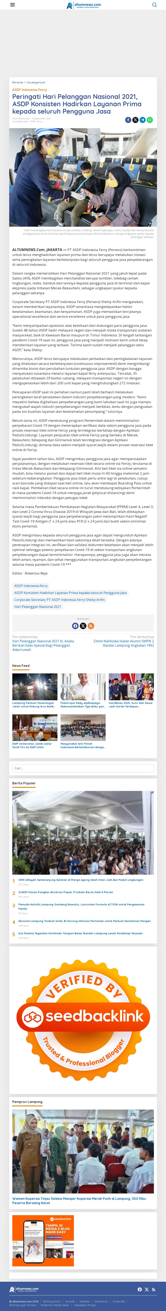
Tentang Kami (52, 1301)
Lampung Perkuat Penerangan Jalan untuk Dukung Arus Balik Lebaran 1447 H (33, 704)
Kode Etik (119, 1301)
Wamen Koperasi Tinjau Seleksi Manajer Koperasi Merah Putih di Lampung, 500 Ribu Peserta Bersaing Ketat (79, 1201)
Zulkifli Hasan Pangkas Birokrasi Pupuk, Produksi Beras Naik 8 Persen (65, 892)
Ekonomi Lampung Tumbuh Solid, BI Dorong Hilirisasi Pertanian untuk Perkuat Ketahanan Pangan (84, 921)
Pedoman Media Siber (55, 1305)
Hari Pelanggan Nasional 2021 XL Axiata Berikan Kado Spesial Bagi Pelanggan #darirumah (46, 643)
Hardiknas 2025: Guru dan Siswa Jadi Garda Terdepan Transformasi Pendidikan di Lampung (130, 704)
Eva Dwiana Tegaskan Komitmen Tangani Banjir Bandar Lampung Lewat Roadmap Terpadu (80, 933)
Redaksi (85, 1301)
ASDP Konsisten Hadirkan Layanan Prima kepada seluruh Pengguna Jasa (70, 592)
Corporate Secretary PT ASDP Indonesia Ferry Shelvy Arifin (59, 599)
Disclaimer (101, 1301)
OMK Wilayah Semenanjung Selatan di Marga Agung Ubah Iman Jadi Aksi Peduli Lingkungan (80, 879)
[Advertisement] (83, 43)
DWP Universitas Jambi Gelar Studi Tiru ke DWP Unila (32, 745)
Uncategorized (20, 121)
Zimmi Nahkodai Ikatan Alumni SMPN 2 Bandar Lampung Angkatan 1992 (120, 641)
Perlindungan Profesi (22, 1305)
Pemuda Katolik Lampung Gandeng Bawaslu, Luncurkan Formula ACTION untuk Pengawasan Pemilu (81, 906)
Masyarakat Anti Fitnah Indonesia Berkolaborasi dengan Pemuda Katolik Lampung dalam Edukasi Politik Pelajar (83, 745)
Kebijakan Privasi (85, 1305)
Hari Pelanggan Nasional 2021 (37, 606)
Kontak (70, 1301)
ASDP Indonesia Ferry (29, 89)
